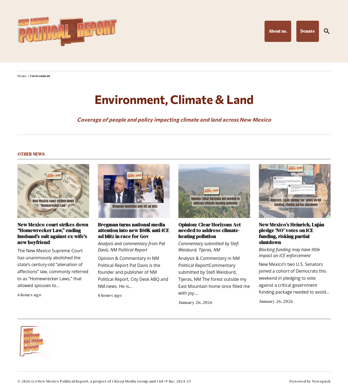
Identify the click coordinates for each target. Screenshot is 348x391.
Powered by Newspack (310, 381)
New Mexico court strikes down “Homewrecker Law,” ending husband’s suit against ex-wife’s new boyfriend (52, 233)
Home (22, 76)
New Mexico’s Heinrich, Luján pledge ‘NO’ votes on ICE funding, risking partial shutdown (291, 233)
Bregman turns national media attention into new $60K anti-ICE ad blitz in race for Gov (133, 230)
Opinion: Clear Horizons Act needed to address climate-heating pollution (209, 230)
